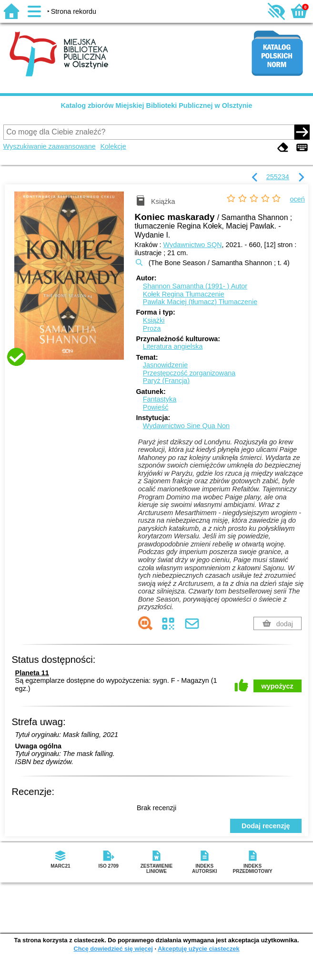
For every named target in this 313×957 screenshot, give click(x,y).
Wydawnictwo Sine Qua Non (186, 426)
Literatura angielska (173, 346)
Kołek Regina (183, 294)
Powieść (156, 407)
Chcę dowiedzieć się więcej (112, 948)
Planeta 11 (32, 673)
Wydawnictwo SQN (192, 245)
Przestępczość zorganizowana (189, 373)
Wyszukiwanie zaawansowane (49, 146)
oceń (297, 199)
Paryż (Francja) (166, 380)
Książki (154, 320)
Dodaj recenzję (266, 826)
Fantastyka (159, 399)
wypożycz (277, 686)
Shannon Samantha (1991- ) (195, 286)
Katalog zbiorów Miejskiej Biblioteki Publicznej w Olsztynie (156, 105)
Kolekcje (113, 146)
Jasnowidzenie (165, 365)
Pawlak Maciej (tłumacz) (200, 302)
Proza (152, 328)
